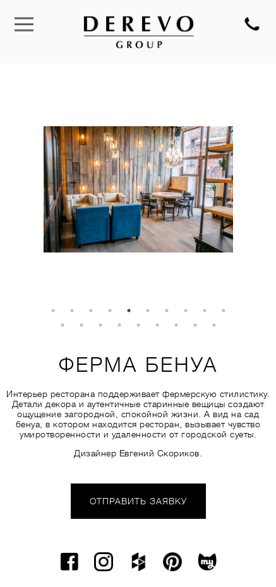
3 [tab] (91, 310)
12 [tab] (81, 325)
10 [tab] (223, 310)
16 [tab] (157, 325)
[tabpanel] (138, 189)
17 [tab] (176, 325)
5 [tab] (129, 310)
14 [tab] (119, 325)
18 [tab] (195, 325)
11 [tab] (62, 325)
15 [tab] (138, 325)
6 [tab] (147, 310)
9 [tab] (204, 310)
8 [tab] (185, 310)
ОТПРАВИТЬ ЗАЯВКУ (138, 501)
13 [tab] (100, 325)
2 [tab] (72, 310)
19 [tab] (214, 325)
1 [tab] (53, 310)
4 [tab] (110, 310)
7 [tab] (166, 310)
